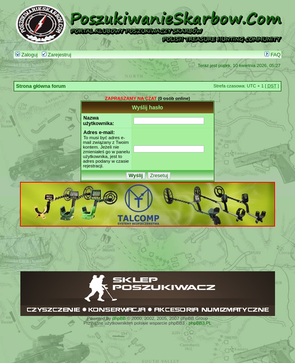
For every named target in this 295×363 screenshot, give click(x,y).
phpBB (119, 318)
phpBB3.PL (199, 323)
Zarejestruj (56, 55)
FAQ (272, 55)
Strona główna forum (41, 86)
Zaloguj (26, 55)
